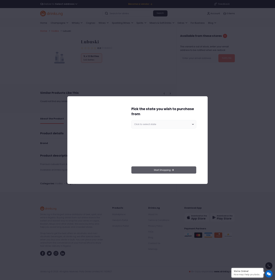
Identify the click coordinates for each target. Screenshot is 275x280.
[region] (98, 140)
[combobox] (164, 124)
